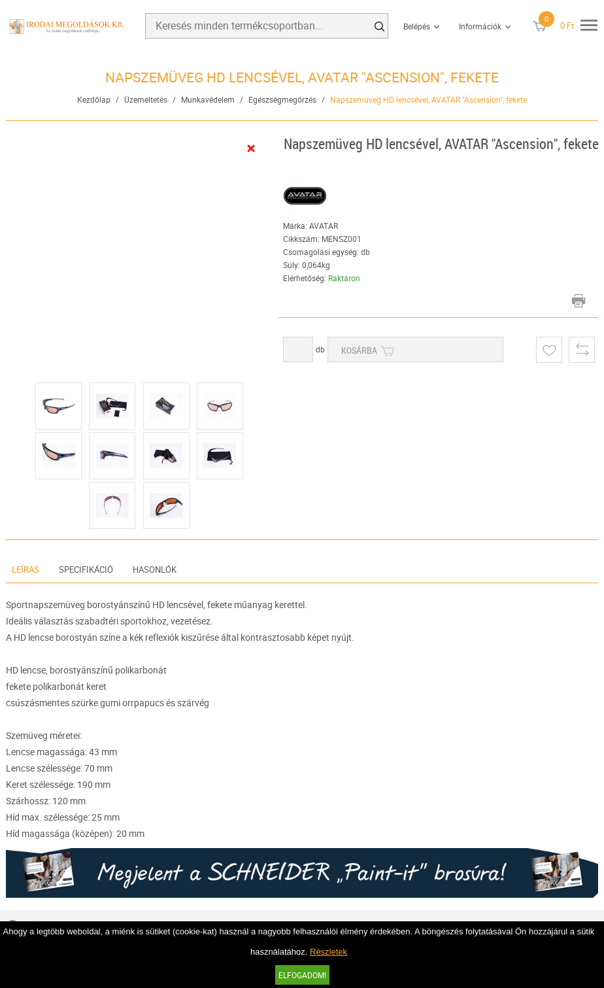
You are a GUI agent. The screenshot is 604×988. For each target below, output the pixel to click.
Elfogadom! (302, 975)
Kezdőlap (93, 99)
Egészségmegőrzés (282, 99)
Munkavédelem (208, 99)
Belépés (416, 26)
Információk (480, 26)
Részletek (328, 952)
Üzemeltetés (145, 99)
